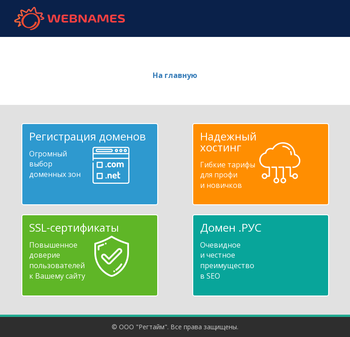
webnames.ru (69, 18)
